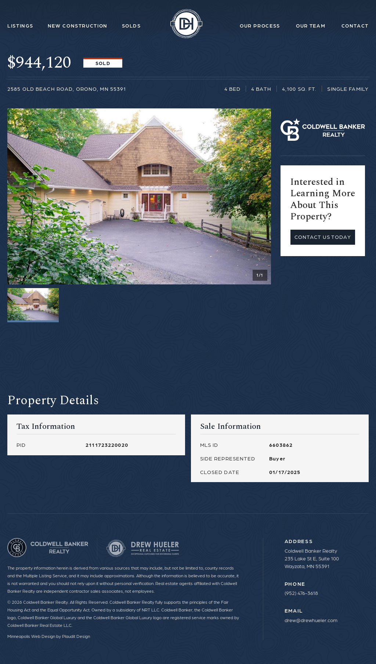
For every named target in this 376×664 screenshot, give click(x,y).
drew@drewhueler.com (311, 620)
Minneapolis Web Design (31, 636)
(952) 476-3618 (301, 593)
